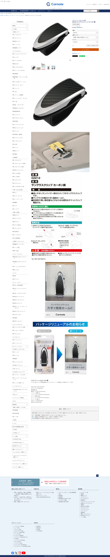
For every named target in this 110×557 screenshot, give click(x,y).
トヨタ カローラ (17, 160)
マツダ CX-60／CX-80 (19, 186)
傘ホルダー (16, 63)
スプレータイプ (17, 218)
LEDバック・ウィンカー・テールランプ (20, 307)
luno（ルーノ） (16, 368)
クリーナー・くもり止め (19, 374)
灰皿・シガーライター (19, 104)
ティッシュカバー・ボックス (20, 98)
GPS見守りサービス (17, 445)
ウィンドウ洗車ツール (19, 382)
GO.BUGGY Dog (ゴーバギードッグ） (20, 390)
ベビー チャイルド (85, 509)
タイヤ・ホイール (18, 195)
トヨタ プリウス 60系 (19, 166)
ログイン (101, 4)
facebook (38, 526)
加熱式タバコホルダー (19, 108)
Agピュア (15, 394)
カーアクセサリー (11, 15)
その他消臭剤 (17, 238)
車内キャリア (17, 41)
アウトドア (16, 131)
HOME (1, 13)
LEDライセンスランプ (19, 299)
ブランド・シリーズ (17, 346)
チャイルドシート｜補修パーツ (20, 463)
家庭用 (15, 358)
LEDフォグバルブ (18, 321)
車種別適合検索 (24, 10)
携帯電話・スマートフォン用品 (20, 77)
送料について (76, 35)
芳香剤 (15, 154)
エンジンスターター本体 (19, 327)
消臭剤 (82, 504)
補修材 (15, 202)
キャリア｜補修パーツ (18, 467)
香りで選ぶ (16, 250)
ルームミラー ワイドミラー (20, 54)
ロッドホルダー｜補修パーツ (20, 452)
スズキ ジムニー (17, 183)
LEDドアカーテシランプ (19, 311)
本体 (15, 275)
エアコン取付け (17, 225)
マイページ (41, 10)
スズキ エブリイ (17, 180)
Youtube (38, 529)
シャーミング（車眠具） (19, 397)
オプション (16, 279)
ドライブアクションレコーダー (88, 501)
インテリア (16, 209)
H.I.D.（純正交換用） (19, 285)
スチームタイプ (17, 228)
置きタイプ (16, 215)
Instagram (38, 527)
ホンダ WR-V (17, 176)
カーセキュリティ (18, 141)
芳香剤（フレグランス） (19, 241)
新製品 (14, 25)
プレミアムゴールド (18, 362)
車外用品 (16, 121)
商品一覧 (14, 10)
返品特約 (61, 497)
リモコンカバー (17, 333)
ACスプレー (16, 221)
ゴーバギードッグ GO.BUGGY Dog (22, 546)
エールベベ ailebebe (18, 535)
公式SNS (36, 522)
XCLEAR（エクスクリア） (19, 372)
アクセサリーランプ (18, 118)
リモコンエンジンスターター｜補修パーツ (20, 456)
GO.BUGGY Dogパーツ (18, 442)
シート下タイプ (17, 234)
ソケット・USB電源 (18, 95)
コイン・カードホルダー (19, 70)
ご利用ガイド (95, 4)
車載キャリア (16, 32)
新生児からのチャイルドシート (20, 257)
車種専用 (15, 157)
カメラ (14, 273)
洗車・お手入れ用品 (17, 189)
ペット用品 (15, 436)
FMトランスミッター (19, 127)
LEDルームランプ (18, 303)
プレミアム (16, 355)
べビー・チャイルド (17, 254)
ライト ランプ (84, 510)
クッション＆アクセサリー (20, 266)
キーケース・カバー (18, 85)
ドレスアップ (17, 114)
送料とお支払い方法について (18, 489)
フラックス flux (17, 529)
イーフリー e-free (18, 543)
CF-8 (14, 401)
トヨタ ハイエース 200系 (19, 163)
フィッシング (17, 44)
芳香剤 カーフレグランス (86, 503)
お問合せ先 (36, 489)
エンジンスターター (17, 324)
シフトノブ (16, 88)
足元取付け (16, 231)
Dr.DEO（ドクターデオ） (19, 349)
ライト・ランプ (16, 282)
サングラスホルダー (20, 15)
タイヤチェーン (16, 337)
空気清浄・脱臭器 (18, 134)
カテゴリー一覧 (84, 492)
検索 (98, 11)
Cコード (75, 39)
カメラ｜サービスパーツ (19, 460)
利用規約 (61, 495)
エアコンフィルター (18, 137)
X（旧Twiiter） (39, 530)
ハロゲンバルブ (17, 314)
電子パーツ (16, 150)
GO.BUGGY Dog (17, 439)
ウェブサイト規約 (63, 500)
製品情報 (80, 489)
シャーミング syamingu (19, 540)
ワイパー (16, 147)
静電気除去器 (17, 111)
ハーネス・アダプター (19, 330)
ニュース (89, 4)
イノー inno (16, 527)
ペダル (15, 91)
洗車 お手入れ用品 (85, 506)
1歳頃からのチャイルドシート (20, 262)
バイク (15, 205)
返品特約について (76, 53)
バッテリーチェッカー (19, 124)
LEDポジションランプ (19, 296)
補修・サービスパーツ (17, 449)
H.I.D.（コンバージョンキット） (20, 289)
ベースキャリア (17, 34)
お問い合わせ (106, 4)
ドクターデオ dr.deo (18, 530)
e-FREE (15, 429)
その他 (15, 144)
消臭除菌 (16, 410)
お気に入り (33, 10)
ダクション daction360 (19, 532)
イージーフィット (18, 339)
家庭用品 (14, 404)
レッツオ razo (17, 534)
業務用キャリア (17, 47)
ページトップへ (97, 475)
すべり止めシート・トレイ (20, 81)
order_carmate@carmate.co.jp (43, 497)
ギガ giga (16, 538)
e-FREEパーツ (16, 432)
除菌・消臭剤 (16, 212)
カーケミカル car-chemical (20, 544)
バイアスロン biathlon (19, 526)
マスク (14, 423)
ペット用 (16, 416)
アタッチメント (17, 38)
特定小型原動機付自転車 (18, 426)
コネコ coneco (17, 541)
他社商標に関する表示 (64, 501)
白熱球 (15, 317)
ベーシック (16, 352)
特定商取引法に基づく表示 (65, 498)
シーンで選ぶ (17, 247)
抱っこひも (16, 269)
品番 (74, 30)
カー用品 (6, 13)
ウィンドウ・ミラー (18, 199)
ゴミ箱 (15, 101)
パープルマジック (17, 386)
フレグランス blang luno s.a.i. (21, 537)
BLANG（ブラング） (18, 365)
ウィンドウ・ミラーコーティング (20, 378)
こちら (27, 501)
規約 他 (57, 489)
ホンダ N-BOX (17, 173)
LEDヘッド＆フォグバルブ (20, 293)
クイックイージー (18, 343)
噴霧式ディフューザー (19, 244)
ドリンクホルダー (18, 60)
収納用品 (16, 73)
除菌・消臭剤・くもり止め (19, 407)
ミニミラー (16, 57)
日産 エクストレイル (18, 170)
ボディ (15, 192)
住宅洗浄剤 (16, 413)
